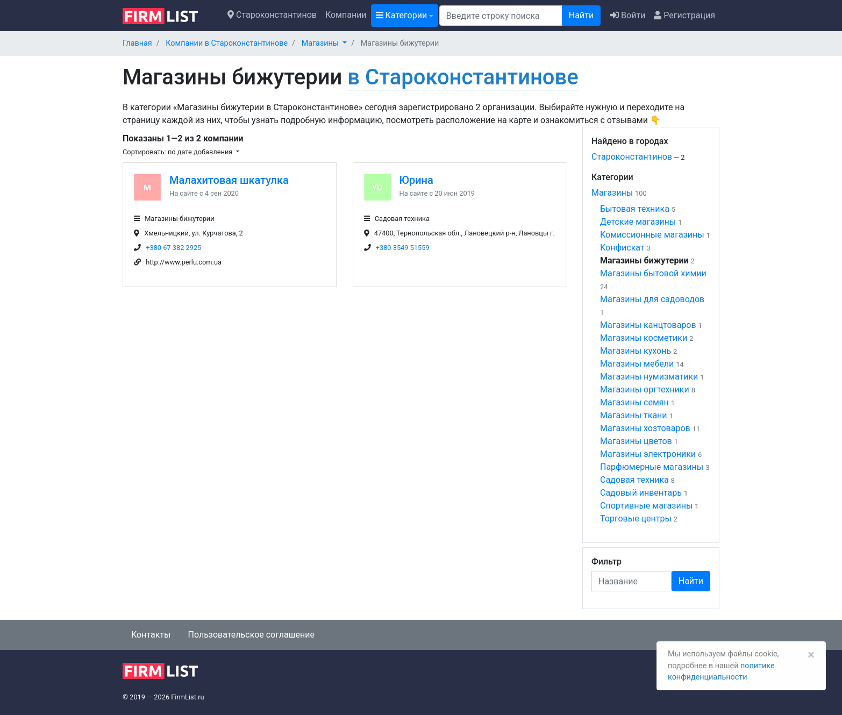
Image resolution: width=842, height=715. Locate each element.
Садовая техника (634, 480)
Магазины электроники (648, 454)
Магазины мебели (637, 364)
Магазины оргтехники (644, 389)
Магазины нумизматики (649, 376)
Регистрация (684, 15)
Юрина (416, 180)
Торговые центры (636, 518)
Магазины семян (634, 402)
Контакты (150, 635)
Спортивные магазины (646, 506)
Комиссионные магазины (652, 235)
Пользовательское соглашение (251, 635)
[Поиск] (500, 15)
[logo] (169, 15)
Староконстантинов (272, 15)
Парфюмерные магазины (651, 467)
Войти (627, 15)
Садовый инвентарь (641, 493)
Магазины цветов (636, 441)
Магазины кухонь (635, 351)
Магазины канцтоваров (648, 325)
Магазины (612, 193)
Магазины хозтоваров (645, 428)
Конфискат (622, 247)
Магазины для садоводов (652, 299)
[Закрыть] (811, 655)
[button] (324, 43)
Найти (581, 15)
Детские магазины (638, 222)
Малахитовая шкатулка (229, 180)
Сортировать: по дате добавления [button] (178, 152)
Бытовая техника (634, 209)
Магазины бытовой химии (653, 273)
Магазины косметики (643, 338)
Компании (346, 15)
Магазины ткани (633, 415)
